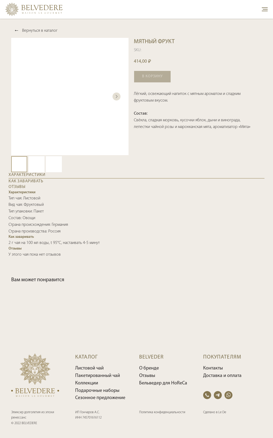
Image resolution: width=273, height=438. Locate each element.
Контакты (213, 368)
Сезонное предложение (100, 397)
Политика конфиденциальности (162, 412)
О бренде (149, 368)
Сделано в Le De (214, 412)
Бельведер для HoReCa (163, 383)
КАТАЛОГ (86, 357)
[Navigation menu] (265, 9)
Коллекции (86, 383)
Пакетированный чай (97, 375)
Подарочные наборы (97, 390)
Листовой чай (89, 368)
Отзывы (147, 375)
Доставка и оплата (222, 375)
